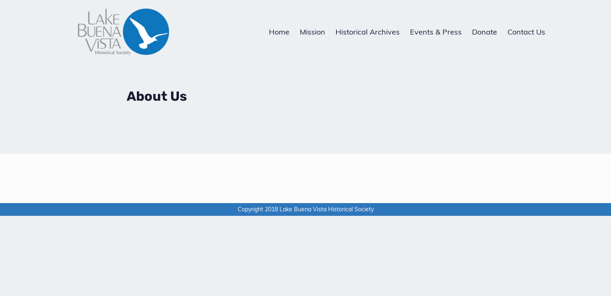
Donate (484, 32)
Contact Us (526, 32)
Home (279, 32)
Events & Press (436, 32)
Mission (312, 32)
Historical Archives (368, 32)
